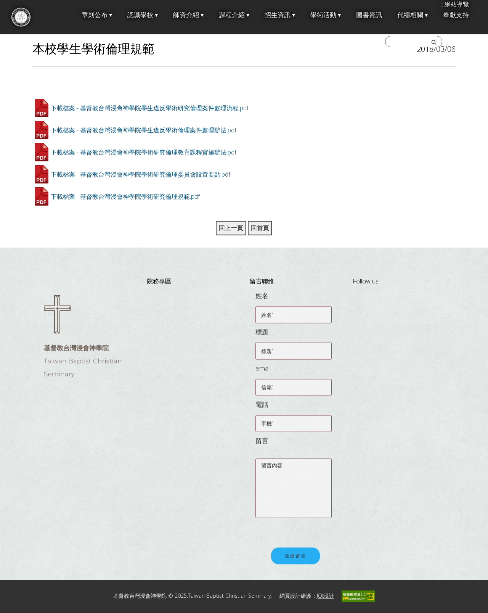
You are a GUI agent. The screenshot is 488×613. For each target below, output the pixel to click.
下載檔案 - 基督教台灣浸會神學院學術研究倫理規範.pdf (125, 196)
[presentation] (313, 530)
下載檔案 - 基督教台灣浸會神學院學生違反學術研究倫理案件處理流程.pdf (150, 108)
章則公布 (97, 15)
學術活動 (325, 15)
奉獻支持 (456, 15)
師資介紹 (188, 15)
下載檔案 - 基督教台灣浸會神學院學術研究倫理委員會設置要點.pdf (140, 174)
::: (40, 269)
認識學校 (142, 15)
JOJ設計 (325, 595)
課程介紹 (234, 15)
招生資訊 (280, 15)
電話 (261, 408)
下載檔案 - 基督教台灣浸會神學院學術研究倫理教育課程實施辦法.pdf (143, 152)
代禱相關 (412, 15)
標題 (261, 335)
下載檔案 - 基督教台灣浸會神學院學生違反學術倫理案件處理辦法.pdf (143, 130)
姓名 (261, 299)
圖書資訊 (369, 15)
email (263, 372)
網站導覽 (457, 4)
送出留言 (295, 560)
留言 (261, 444)
